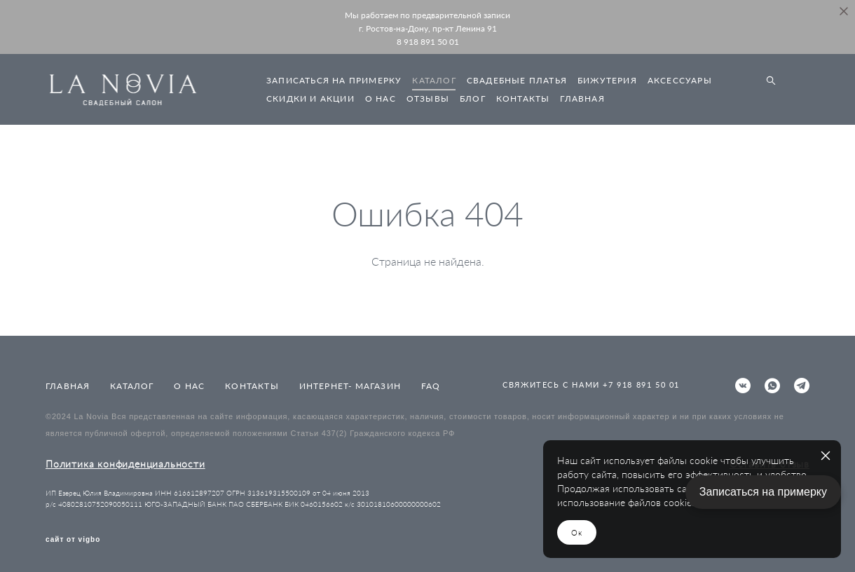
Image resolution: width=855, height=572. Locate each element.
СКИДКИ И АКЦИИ (310, 98)
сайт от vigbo (73, 539)
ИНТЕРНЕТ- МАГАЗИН (350, 386)
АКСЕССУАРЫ (680, 80)
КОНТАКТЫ (523, 98)
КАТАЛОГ (434, 80)
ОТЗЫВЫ (427, 98)
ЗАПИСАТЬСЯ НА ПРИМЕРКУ (334, 80)
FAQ (431, 386)
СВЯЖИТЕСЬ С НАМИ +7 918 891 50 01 (591, 384)
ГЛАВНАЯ (582, 98)
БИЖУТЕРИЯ (607, 80)
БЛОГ (473, 98)
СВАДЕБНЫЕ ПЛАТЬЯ (517, 80)
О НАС (380, 98)
